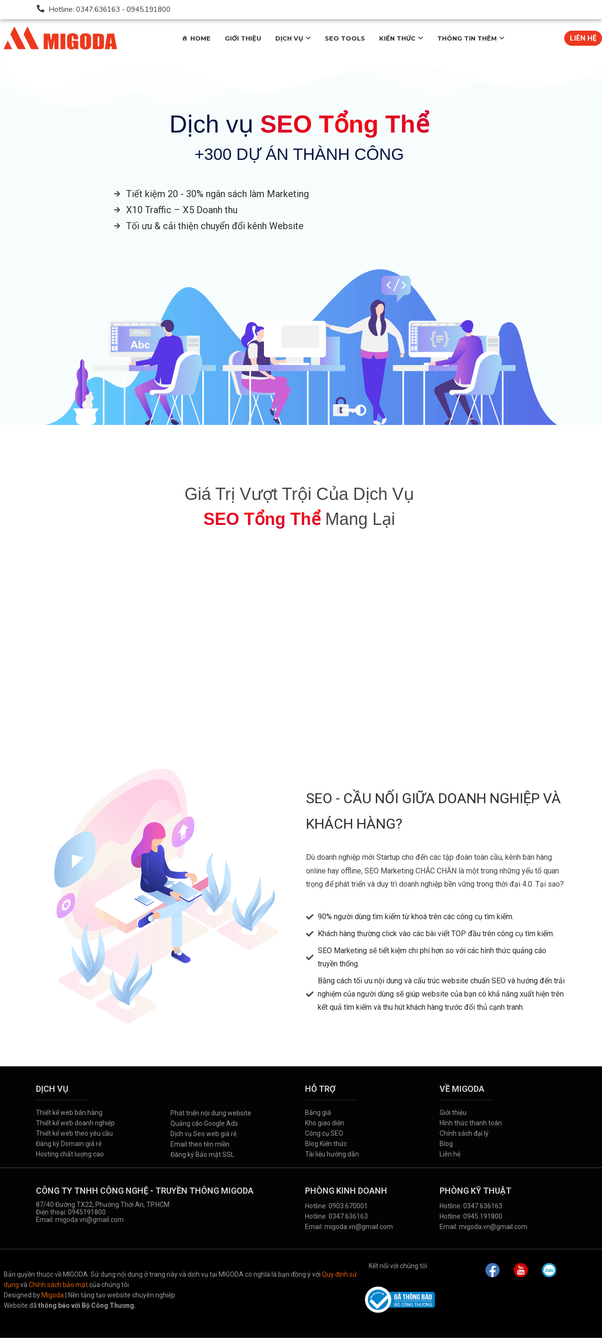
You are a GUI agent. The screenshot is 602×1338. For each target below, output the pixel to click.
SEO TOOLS (345, 38)
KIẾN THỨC (397, 38)
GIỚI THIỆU (243, 38)
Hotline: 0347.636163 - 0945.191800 (109, 9)
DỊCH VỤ (289, 38)
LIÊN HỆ (583, 38)
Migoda (53, 1295)
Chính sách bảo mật (58, 1284)
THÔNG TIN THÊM (467, 38)
